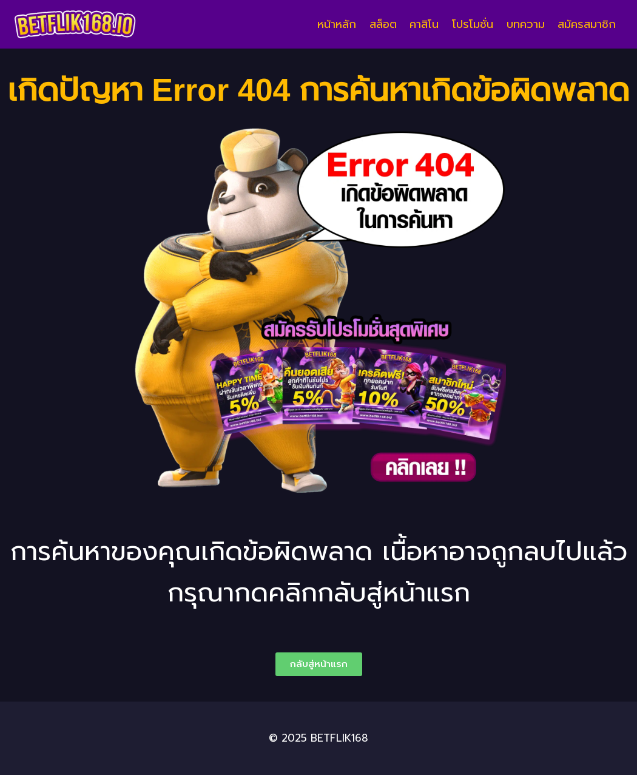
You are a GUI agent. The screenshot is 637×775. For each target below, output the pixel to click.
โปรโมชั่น (472, 24)
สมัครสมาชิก (587, 24)
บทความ (526, 24)
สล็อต (383, 24)
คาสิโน (424, 24)
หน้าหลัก (336, 24)
